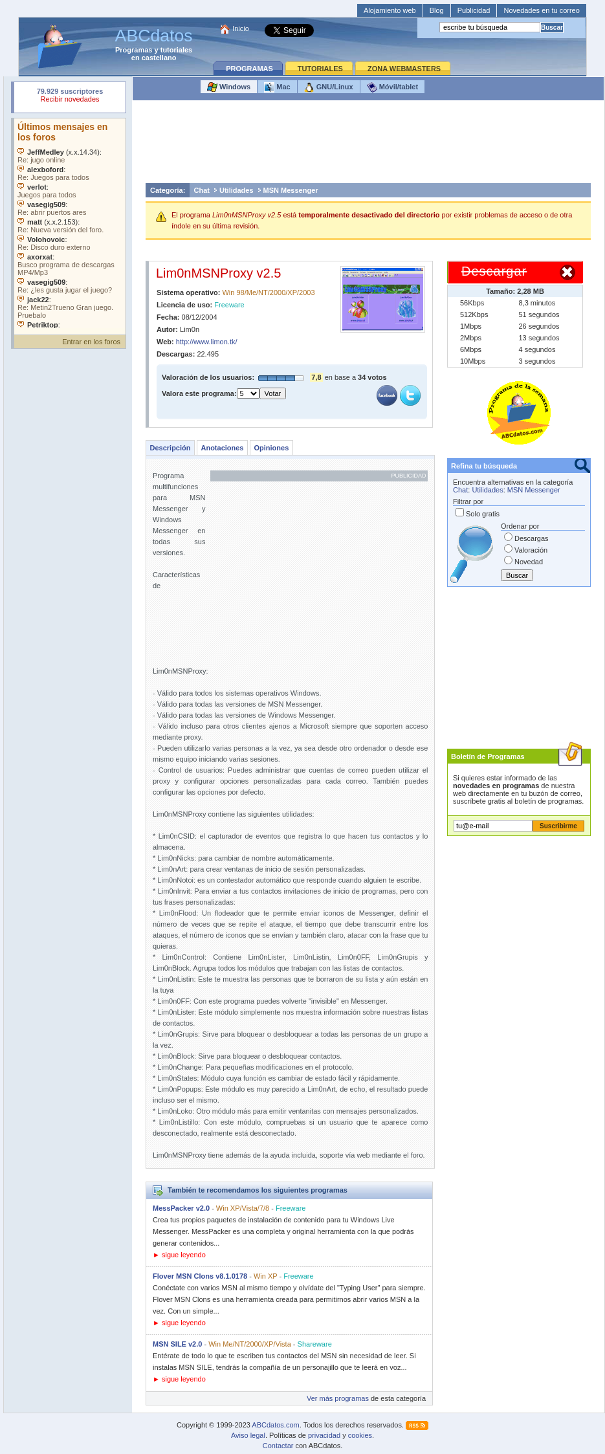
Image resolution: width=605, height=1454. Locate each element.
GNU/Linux (328, 87)
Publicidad (473, 10)
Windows (228, 87)
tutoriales (176, 50)
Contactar (278, 1445)
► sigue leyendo (179, 1255)
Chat (202, 190)
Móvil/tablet (393, 87)
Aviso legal (248, 1435)
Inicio (240, 28)
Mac (277, 87)
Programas (133, 50)
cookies (360, 1435)
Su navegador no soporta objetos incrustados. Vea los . (70, 223)
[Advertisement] (368, 145)
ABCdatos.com (275, 1425)
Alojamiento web (390, 10)
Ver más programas (338, 1398)
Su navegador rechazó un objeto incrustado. (69, 96)
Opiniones (271, 448)
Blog (437, 10)
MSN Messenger (290, 190)
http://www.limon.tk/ (206, 342)
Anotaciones (222, 448)
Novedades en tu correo (541, 10)
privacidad (324, 1435)
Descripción (170, 448)
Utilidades (236, 190)
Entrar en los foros (91, 342)
